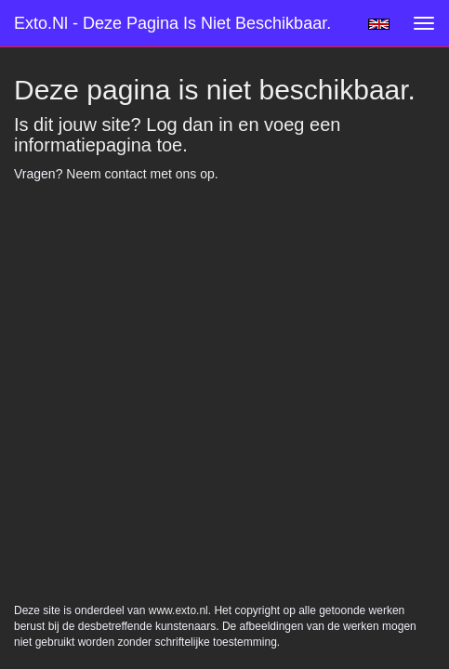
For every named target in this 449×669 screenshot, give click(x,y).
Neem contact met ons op (140, 173)
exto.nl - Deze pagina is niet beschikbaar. (172, 23)
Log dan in (189, 124)
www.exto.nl (178, 227)
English (379, 24)
